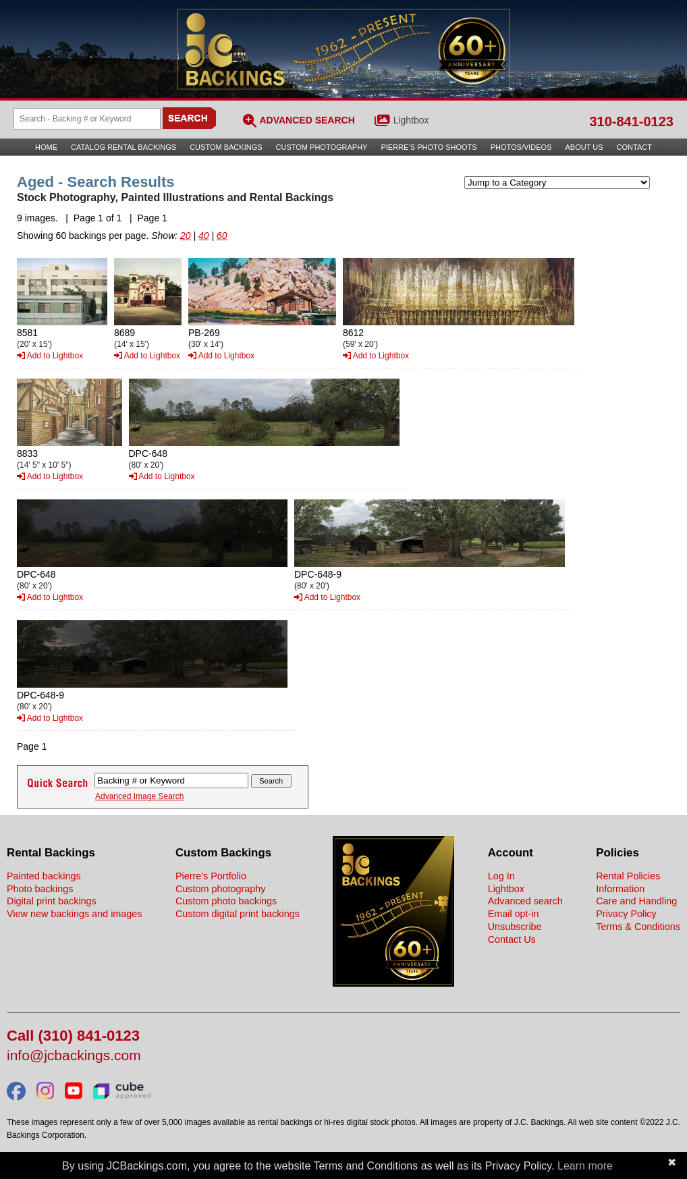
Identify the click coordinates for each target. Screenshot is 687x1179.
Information (620, 888)
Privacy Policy (626, 913)
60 (222, 235)
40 (203, 235)
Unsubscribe (515, 926)
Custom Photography (322, 147)
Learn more (585, 1166)
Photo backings (40, 888)
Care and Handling (636, 901)
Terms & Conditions (638, 926)
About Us (584, 147)
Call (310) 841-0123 (73, 1036)
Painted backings (44, 876)
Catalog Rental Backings (123, 147)
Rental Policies (628, 876)
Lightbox (411, 120)
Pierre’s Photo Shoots (428, 147)
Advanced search (525, 901)
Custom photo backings (226, 901)
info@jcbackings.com (74, 1055)
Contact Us (512, 939)
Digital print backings (52, 901)
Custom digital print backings (237, 913)
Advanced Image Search (139, 796)
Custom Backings (226, 147)
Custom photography (220, 888)
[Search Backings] (87, 119)
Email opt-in (513, 913)
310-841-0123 (631, 121)
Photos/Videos (521, 147)
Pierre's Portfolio (210, 876)
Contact (634, 147)
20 (185, 235)
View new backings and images (74, 913)
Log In (501, 876)
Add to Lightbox (50, 355)
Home (46, 147)
